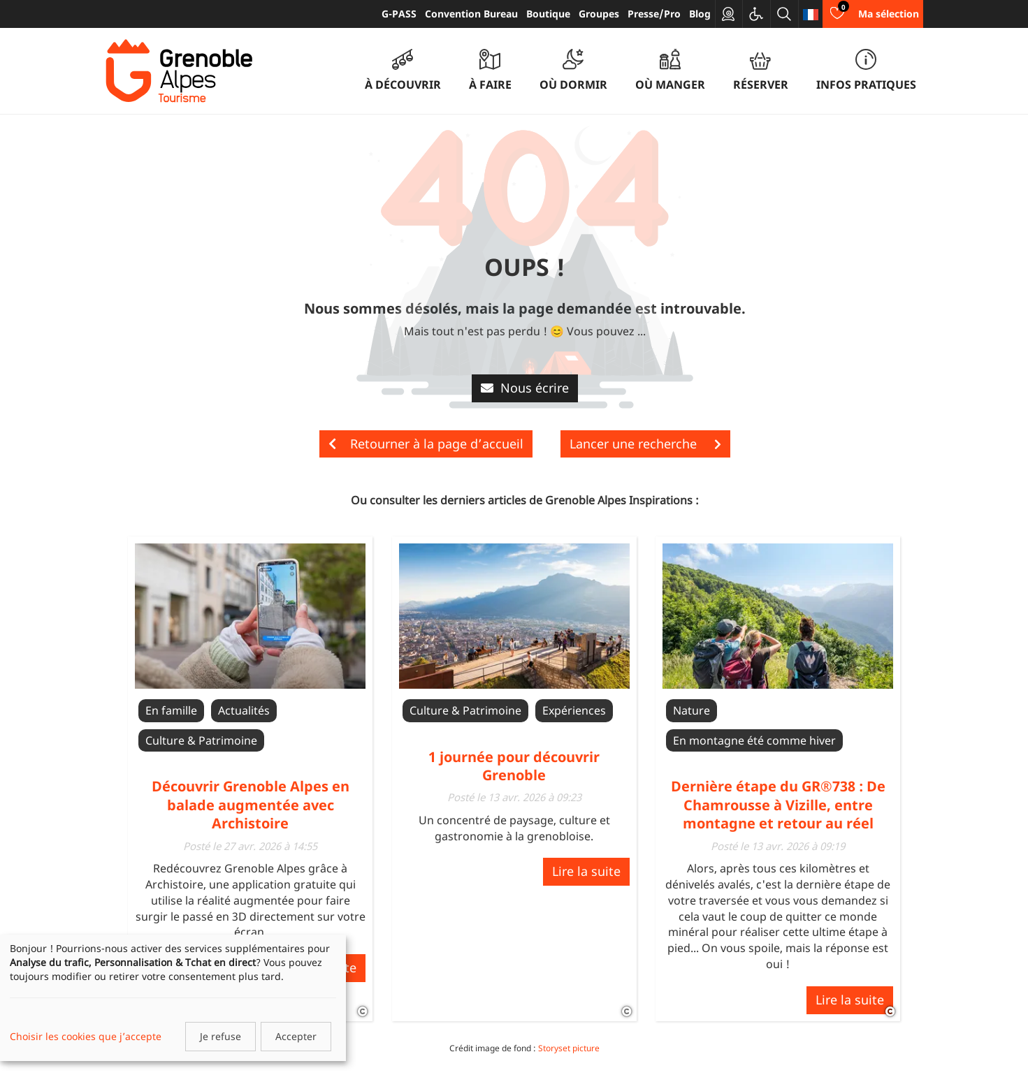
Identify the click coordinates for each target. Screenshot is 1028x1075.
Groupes (599, 13)
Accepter (296, 1036)
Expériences (574, 710)
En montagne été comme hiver (754, 740)
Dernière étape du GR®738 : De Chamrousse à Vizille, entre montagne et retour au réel (778, 805)
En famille (171, 710)
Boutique (548, 13)
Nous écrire (525, 387)
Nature (691, 710)
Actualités (244, 710)
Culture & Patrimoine (201, 740)
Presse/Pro (654, 13)
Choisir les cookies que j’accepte (85, 1036)
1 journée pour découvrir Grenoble (514, 765)
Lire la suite (586, 871)
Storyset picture (569, 1048)
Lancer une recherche (645, 443)
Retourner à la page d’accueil (425, 443)
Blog (700, 13)
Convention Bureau (471, 13)
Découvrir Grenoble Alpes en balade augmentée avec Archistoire (250, 805)
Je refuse (220, 1036)
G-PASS (399, 13)
